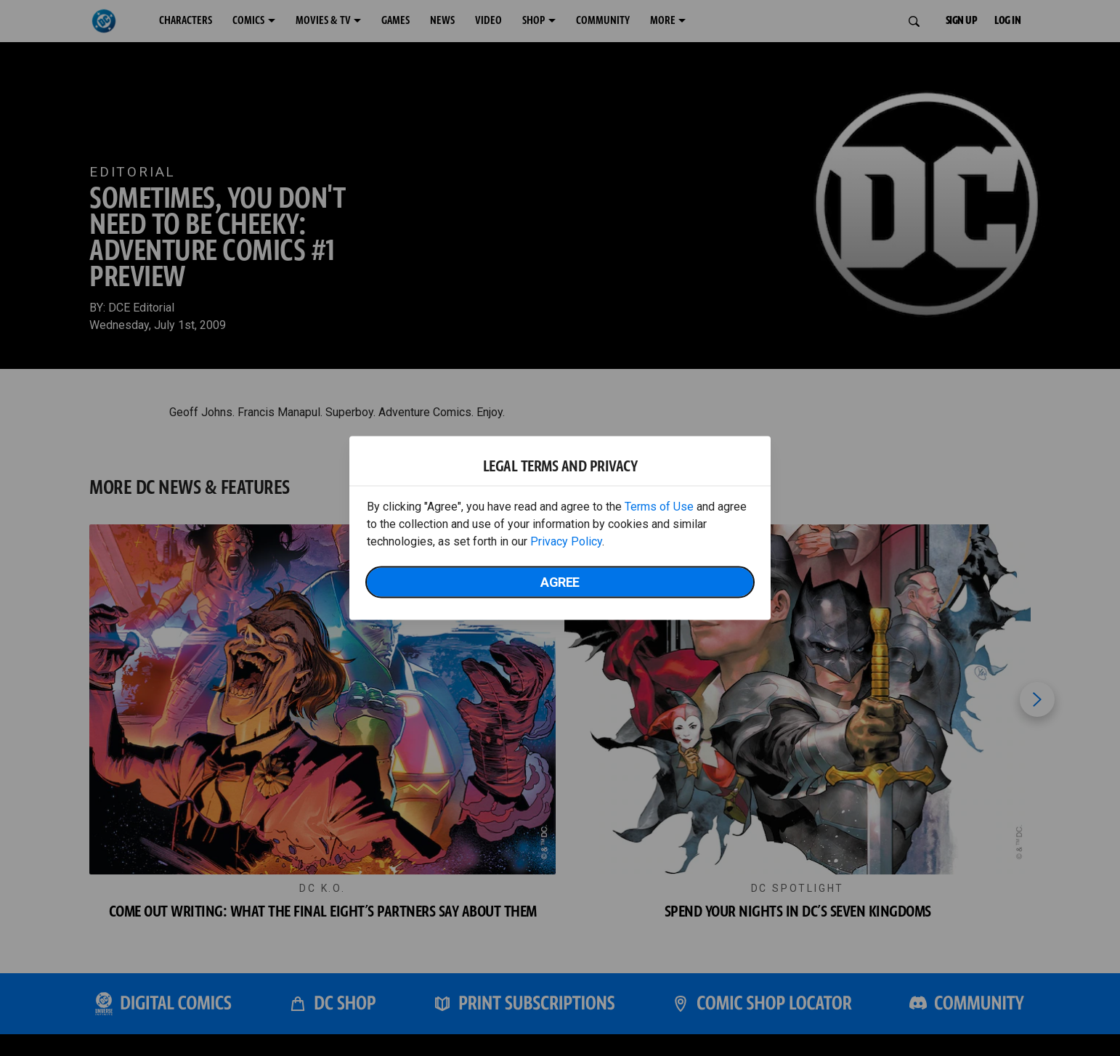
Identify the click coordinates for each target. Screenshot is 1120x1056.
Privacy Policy (566, 541)
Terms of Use (659, 506)
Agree (560, 582)
